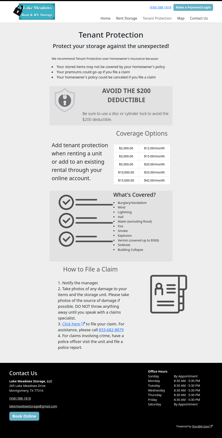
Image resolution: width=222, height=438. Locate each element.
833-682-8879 (111, 329)
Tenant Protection (157, 18)
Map (180, 18)
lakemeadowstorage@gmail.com (33, 406)
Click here (73, 323)
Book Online (24, 416)
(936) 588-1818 (160, 7)
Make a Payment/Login (193, 7)
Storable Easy (202, 426)
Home (106, 18)
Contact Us (199, 18)
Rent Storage (126, 18)
